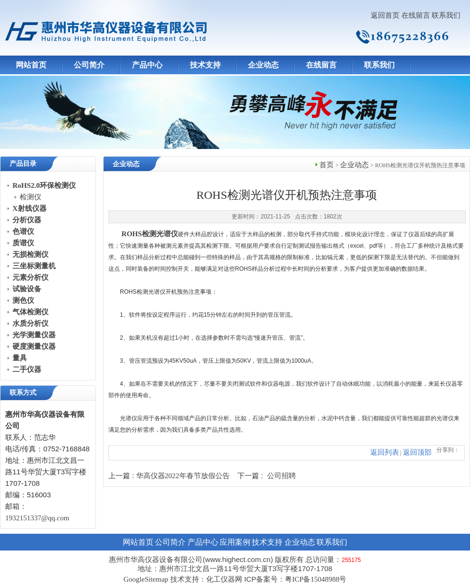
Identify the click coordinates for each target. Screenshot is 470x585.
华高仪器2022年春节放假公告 (183, 476)
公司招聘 (281, 476)
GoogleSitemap (145, 579)
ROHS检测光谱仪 (149, 234)
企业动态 (263, 65)
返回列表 (384, 452)
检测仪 (30, 197)
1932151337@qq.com (37, 518)
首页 (326, 165)
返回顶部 (417, 452)
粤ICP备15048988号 (315, 579)
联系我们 (446, 15)
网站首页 (31, 65)
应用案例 (235, 542)
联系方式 (23, 392)
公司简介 (89, 65)
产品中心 (147, 65)
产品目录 (23, 163)
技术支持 (205, 65)
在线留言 (415, 15)
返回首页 (385, 15)
